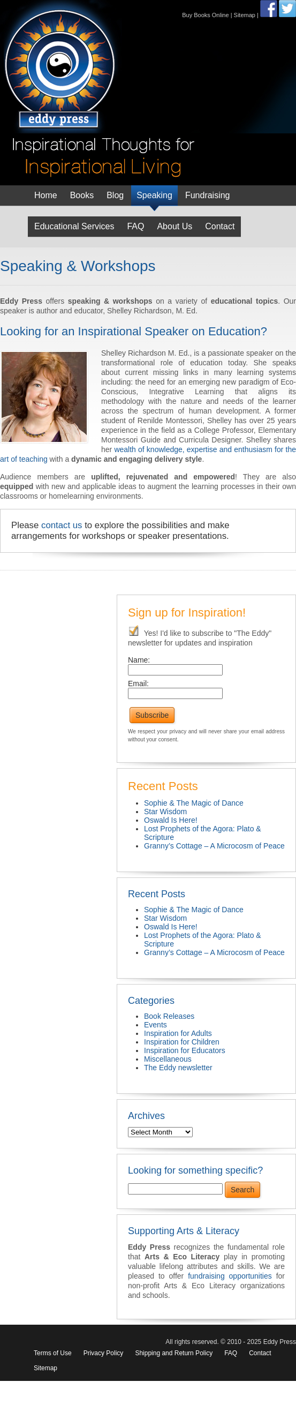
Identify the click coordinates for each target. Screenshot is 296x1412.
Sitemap (244, 15)
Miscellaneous (168, 1059)
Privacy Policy (104, 1353)
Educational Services (74, 226)
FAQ (135, 226)
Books (82, 195)
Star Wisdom (165, 811)
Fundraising (207, 195)
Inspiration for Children (181, 1042)
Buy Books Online (205, 15)
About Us (174, 226)
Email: (138, 683)
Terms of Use (53, 1353)
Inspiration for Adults (178, 1033)
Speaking (154, 195)
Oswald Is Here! (171, 820)
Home (45, 195)
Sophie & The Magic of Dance (194, 803)
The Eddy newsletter (178, 1067)
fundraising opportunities (230, 1276)
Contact (219, 226)
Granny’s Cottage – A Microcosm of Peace (214, 846)
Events (155, 1024)
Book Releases (169, 1016)
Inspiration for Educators (184, 1050)
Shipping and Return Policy (173, 1353)
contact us (61, 525)
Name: (139, 660)
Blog (115, 195)
